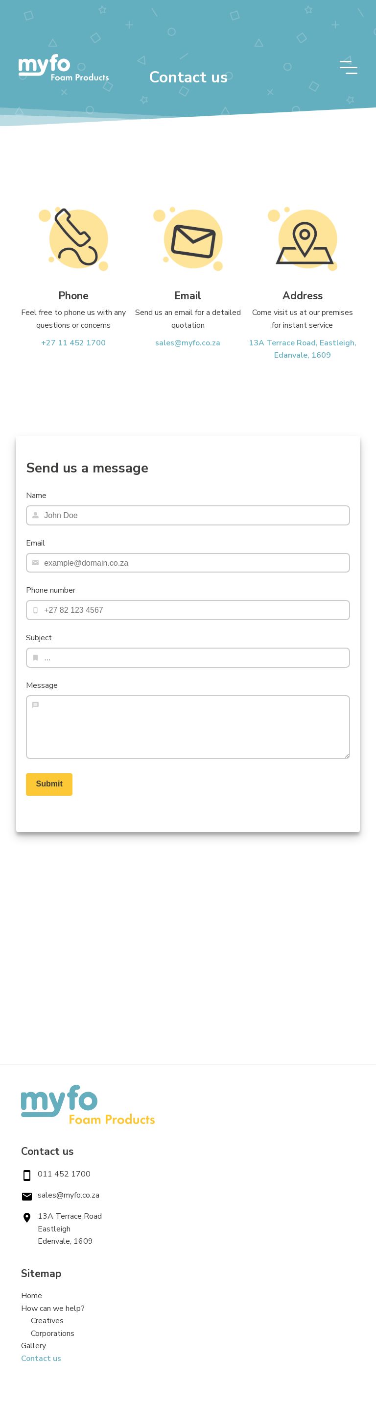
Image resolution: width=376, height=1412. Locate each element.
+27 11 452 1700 (73, 343)
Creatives (47, 1320)
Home (31, 1295)
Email (35, 543)
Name (36, 495)
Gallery (33, 1345)
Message (42, 685)
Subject (39, 637)
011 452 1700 (64, 1174)
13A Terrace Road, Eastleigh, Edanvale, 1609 (302, 349)
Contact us (41, 1358)
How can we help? (53, 1308)
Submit (49, 784)
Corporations (52, 1333)
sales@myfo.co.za (187, 343)
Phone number (50, 590)
